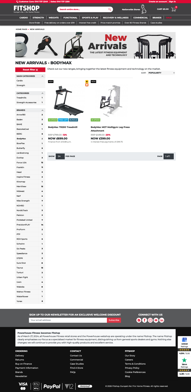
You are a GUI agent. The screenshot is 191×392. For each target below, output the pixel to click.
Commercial (76, 359)
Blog (127, 376)
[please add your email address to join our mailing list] (68, 320)
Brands (19, 372)
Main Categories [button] (30, 76)
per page (70, 157)
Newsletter (21, 376)
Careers (129, 359)
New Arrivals (37, 30)
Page (159, 157)
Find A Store (76, 368)
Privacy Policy (132, 368)
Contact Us (76, 355)
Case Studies (77, 364)
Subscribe (114, 320)
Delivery (19, 355)
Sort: (143, 73)
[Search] (84, 9)
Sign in (172, 1)
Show (52, 157)
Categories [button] (30, 94)
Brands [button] (30, 111)
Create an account (158, 1)
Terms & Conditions (135, 364)
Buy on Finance (23, 364)
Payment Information (26, 368)
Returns (19, 359)
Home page (21, 30)
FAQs (72, 372)
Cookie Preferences (135, 372)
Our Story (130, 355)
